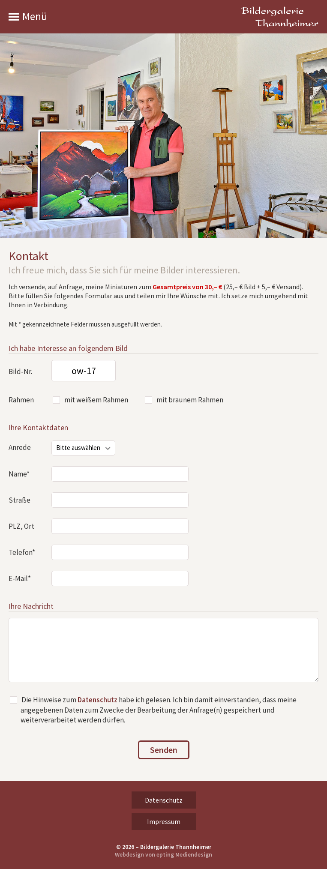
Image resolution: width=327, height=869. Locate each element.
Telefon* (22, 552)
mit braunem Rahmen (189, 400)
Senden (163, 749)
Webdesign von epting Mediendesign (163, 854)
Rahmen (21, 400)
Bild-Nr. (20, 371)
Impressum (163, 821)
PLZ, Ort (21, 526)
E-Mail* (20, 578)
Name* (19, 474)
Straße (19, 500)
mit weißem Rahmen (96, 400)
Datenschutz (97, 699)
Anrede (20, 447)
